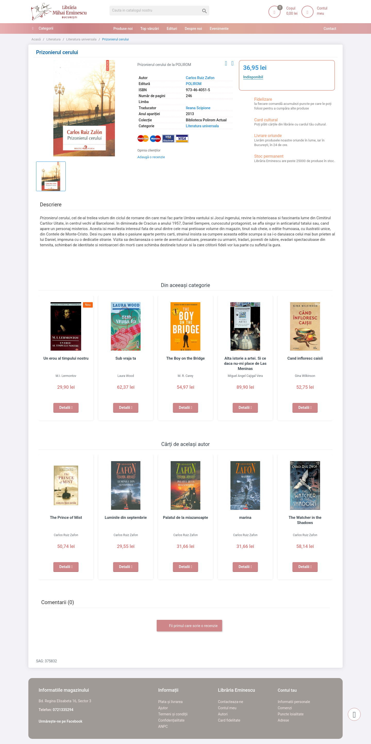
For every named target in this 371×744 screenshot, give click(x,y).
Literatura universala (202, 126)
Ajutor (163, 708)
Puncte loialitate (291, 714)
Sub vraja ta (125, 358)
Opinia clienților (149, 150)
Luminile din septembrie (126, 517)
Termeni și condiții (173, 714)
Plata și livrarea (170, 702)
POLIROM (193, 84)
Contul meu (227, 708)
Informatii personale (294, 702)
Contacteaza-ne (230, 702)
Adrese (283, 720)
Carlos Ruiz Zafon (200, 78)
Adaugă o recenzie (151, 157)
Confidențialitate (171, 720)
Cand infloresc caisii (305, 358)
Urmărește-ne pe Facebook (60, 721)
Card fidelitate (229, 720)
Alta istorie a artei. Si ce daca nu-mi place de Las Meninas (245, 363)
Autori (222, 714)
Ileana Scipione (198, 108)
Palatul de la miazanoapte (185, 517)
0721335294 (63, 710)
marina (245, 517)
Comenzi (285, 708)
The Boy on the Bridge (185, 358)
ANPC (163, 726)
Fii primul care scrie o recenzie (189, 626)
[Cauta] (159, 10)
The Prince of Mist (66, 517)
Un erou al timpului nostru (66, 358)
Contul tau (287, 690)
